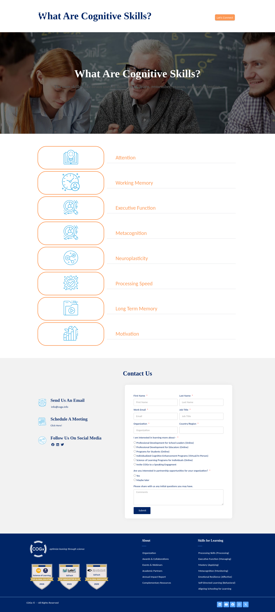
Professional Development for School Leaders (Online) (165, 442)
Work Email (140, 409)
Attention (126, 157)
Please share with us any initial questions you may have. (163, 486)
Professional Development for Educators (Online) (162, 447)
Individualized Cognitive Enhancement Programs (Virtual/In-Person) (172, 455)
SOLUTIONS (162, 19)
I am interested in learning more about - (155, 437)
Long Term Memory (136, 308)
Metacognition (131, 233)
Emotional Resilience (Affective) (215, 576)
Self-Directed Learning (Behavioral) (216, 582)
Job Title (184, 409)
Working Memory (134, 183)
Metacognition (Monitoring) (213, 570)
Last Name (185, 395)
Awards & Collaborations (155, 559)
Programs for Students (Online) (152, 451)
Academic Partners (152, 570)
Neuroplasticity (132, 258)
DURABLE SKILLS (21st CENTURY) (129, 19)
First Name (140, 395)
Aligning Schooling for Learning (214, 588)
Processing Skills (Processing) (213, 553)
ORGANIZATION (185, 19)
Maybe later (142, 480)
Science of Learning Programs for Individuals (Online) (164, 460)
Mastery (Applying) (208, 564)
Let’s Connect (225, 17)
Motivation (127, 334)
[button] (171, 157)
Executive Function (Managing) (214, 559)
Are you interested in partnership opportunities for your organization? (171, 470)
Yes (138, 475)
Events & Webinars (152, 564)
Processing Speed (134, 283)
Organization (141, 423)
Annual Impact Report (154, 576)
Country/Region (188, 423)
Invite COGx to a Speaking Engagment (156, 464)
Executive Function (136, 208)
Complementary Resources (156, 582)
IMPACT (205, 19)
